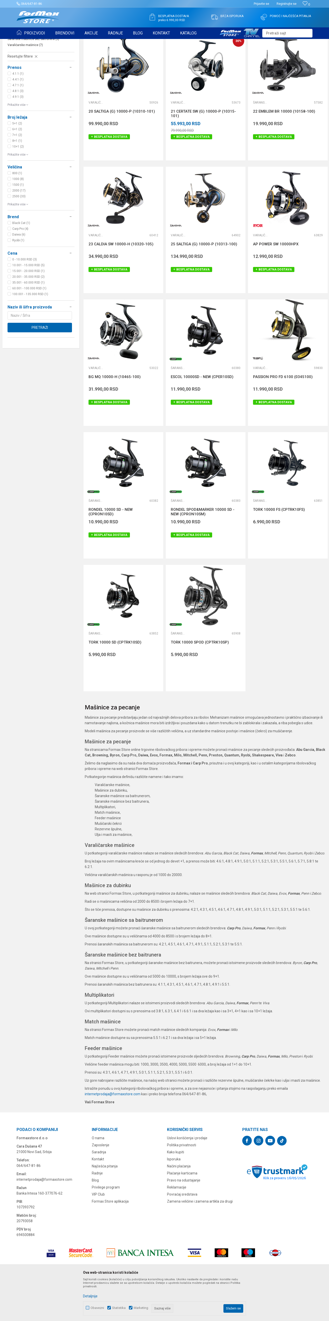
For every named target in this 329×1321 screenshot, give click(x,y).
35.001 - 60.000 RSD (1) (28, 321)
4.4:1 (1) (18, 118)
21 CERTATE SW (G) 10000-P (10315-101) (203, 152)
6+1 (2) (17, 168)
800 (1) (17, 212)
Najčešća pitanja (105, 1205)
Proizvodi (45, 42)
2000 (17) (19, 229)
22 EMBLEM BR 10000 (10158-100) (284, 150)
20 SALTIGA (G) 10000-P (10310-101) (122, 150)
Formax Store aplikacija (110, 1240)
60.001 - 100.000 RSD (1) (29, 327)
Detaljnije (90, 1296)
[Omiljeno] (306, 4)
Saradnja (99, 1191)
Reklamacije (176, 1226)
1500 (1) (18, 223)
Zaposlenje (100, 1184)
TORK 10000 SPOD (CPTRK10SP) (200, 681)
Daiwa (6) (18, 273)
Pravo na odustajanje (183, 1219)
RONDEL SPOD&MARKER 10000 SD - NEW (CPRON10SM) (202, 550)
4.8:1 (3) (18, 130)
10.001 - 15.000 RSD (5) (28, 304)
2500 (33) (19, 235)
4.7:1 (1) (18, 124)
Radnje (97, 1212)
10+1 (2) (18, 185)
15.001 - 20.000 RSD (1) (28, 310)
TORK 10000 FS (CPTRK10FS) (279, 548)
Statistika (119, 1308)
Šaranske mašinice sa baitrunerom (34, 72)
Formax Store (26, 42)
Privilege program (106, 1226)
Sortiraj (226, 55)
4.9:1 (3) (18, 136)
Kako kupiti (175, 1191)
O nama (98, 1177)
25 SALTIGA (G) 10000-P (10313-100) (204, 283)
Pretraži (40, 367)
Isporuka (174, 1198)
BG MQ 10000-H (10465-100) (115, 416)
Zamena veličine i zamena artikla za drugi (200, 1240)
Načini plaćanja (179, 1205)
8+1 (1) (17, 179)
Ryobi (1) (18, 279)
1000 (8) (18, 218)
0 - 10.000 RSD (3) (24, 298)
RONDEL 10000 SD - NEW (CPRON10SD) (111, 550)
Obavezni (97, 1308)
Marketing (141, 1308)
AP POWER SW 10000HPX (275, 283)
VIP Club (98, 1233)
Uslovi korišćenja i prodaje (187, 1177)
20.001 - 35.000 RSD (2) (28, 315)
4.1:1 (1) (18, 112)
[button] (287, 33)
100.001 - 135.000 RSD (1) (30, 333)
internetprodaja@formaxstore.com (112, 1133)
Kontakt (98, 1198)
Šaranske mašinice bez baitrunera (33, 78)
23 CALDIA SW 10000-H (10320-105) (121, 283)
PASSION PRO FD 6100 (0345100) (283, 416)
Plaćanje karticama (182, 1212)
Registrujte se (286, 4)
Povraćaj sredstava (182, 1233)
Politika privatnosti (181, 1184)
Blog (95, 1219)
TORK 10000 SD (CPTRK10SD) (115, 681)
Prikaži (271, 55)
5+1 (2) (17, 162)
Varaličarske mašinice (25, 84)
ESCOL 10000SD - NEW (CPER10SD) (202, 416)
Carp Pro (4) (20, 267)
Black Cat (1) (21, 262)
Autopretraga (204, 55)
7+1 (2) (17, 174)
